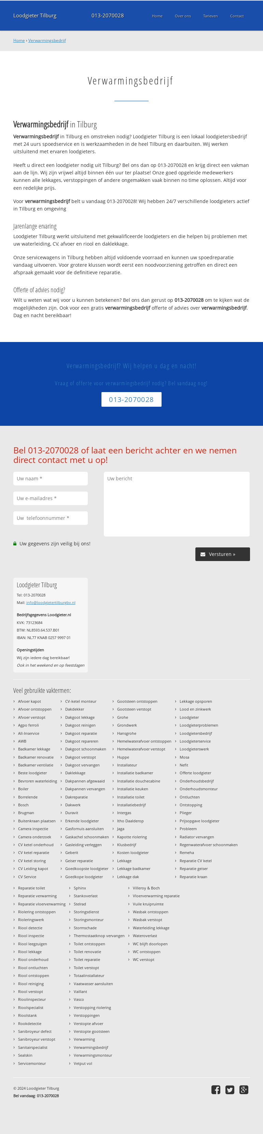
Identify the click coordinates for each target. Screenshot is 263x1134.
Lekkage (124, 860)
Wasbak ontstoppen (150, 911)
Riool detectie (30, 927)
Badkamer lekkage (34, 748)
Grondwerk (127, 725)
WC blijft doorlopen (150, 943)
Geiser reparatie (79, 860)
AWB (22, 741)
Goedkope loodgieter (84, 876)
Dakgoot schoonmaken (85, 748)
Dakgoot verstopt (80, 757)
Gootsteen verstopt (134, 709)
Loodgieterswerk (194, 748)
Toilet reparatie (87, 959)
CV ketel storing (32, 860)
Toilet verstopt (86, 967)
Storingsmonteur (88, 919)
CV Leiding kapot (33, 868)
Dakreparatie (76, 796)
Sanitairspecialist (32, 1047)
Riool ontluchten (33, 967)
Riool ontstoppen (33, 975)
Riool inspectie (31, 935)
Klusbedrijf (126, 844)
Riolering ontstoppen (37, 911)
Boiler (23, 788)
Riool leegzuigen (32, 943)
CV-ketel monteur (80, 701)
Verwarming (84, 1039)
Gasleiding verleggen (83, 844)
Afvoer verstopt (31, 717)
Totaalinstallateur (89, 975)
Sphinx (80, 887)
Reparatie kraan (193, 876)
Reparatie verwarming (37, 895)
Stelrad (80, 903)
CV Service (27, 876)
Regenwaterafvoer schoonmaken (209, 844)
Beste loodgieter (32, 772)
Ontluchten (190, 796)
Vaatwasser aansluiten (93, 983)
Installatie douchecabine (138, 780)
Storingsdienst (86, 911)
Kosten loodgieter (133, 852)
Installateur (127, 764)
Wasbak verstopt (147, 919)
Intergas (124, 812)
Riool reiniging (31, 983)
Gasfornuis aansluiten (84, 828)
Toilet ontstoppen (89, 943)
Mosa (184, 757)
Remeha (187, 852)
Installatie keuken (132, 788)
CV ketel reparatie (33, 852)
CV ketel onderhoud (36, 844)
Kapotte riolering (132, 836)
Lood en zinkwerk (195, 709)
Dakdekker (74, 709)
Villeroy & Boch (146, 887)
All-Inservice (28, 733)
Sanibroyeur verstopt (36, 1039)
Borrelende (28, 796)
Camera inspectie (33, 828)
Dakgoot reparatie (81, 733)
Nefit (184, 764)
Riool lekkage (30, 951)
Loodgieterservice (195, 741)
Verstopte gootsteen (92, 1031)
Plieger (186, 812)
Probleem (188, 828)
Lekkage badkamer (133, 868)
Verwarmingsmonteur (93, 1055)
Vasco (79, 999)
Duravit (71, 812)
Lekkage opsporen (196, 701)
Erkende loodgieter (82, 820)
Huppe (123, 757)
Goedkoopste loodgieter (86, 868)
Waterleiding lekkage (151, 927)
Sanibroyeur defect (35, 1031)
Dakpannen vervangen (85, 788)
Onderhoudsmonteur (199, 788)
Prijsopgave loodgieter (199, 820)
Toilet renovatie (87, 951)
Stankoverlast (86, 895)
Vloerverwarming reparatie (156, 895)
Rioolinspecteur (32, 999)
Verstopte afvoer (88, 1023)
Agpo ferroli (28, 725)
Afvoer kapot (29, 701)
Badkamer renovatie (36, 757)
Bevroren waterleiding (37, 780)
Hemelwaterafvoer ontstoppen (144, 741)
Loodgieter (189, 717)
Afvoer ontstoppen (35, 709)
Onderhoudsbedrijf (197, 780)
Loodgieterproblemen (199, 725)
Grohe (122, 717)
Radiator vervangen (197, 836)
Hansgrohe (126, 733)
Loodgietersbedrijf (196, 733)
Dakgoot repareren (81, 741)
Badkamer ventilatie (35, 764)
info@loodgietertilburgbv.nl (50, 602)
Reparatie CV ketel (196, 860)
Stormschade (85, 927)
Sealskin (25, 1055)
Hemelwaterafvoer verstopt (141, 748)
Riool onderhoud (33, 959)
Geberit (71, 852)
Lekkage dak (128, 876)
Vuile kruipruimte (148, 903)
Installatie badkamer (135, 772)
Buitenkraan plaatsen (37, 820)
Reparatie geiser (194, 868)
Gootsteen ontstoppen (137, 701)
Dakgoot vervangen (82, 764)
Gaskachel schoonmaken (87, 836)
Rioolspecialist (30, 1007)
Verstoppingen (87, 1015)
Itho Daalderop (130, 820)
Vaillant (80, 991)
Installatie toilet (130, 796)
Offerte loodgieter (195, 772)
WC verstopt (143, 959)
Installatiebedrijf (131, 804)
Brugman (26, 812)
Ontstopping (191, 804)
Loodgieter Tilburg (34, 15)
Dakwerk (73, 804)
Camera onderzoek (34, 836)
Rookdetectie (29, 1023)
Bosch (23, 804)
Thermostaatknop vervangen (99, 935)
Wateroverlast (145, 935)
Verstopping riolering (92, 1007)
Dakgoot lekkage (80, 717)
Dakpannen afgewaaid (85, 780)
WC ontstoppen (147, 951)
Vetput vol (83, 1063)
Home (19, 40)
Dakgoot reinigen (80, 725)
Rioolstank (27, 1015)
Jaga (120, 828)
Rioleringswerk (31, 919)
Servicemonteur (32, 1063)
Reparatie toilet (31, 887)
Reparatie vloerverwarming (42, 903)
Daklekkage (75, 772)
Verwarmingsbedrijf (47, 40)
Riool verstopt (30, 991)
